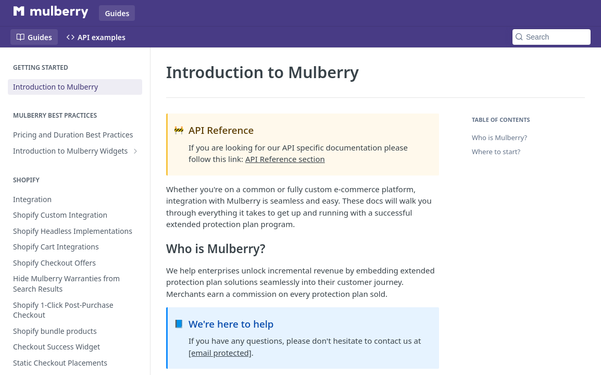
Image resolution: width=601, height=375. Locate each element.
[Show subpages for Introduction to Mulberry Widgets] (135, 151)
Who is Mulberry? (499, 137)
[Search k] (551, 37)
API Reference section (285, 159)
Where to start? (496, 151)
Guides (117, 13)
